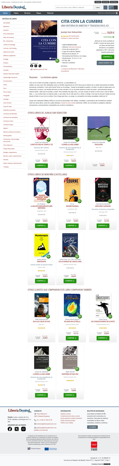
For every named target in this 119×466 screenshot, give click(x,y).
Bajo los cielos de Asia (41, 321)
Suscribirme (92, 427)
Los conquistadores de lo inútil (103, 321)
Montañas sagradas (103, 206)
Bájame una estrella (72, 321)
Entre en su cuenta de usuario (108, 13)
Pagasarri (99, 144)
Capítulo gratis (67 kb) (39, 69)
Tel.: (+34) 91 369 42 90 (43, 420)
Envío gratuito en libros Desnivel (32, 2)
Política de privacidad (68, 420)
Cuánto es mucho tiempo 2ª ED (41, 144)
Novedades (6, 23)
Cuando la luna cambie (68, 103)
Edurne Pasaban (72, 206)
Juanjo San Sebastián (71, 32)
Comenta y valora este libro (70, 38)
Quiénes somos (6, 2)
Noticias (105, 2)
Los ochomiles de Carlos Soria (70, 261)
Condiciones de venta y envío (70, 416)
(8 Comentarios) (74, 36)
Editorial (114, 2)
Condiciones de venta (17, 2)
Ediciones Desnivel (75, 47)
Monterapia (41, 261)
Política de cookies (67, 423)
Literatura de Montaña (69, 69)
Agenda (98, 2)
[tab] (33, 77)
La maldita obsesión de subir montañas (41, 207)
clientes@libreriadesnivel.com (45, 424)
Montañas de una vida (70, 374)
